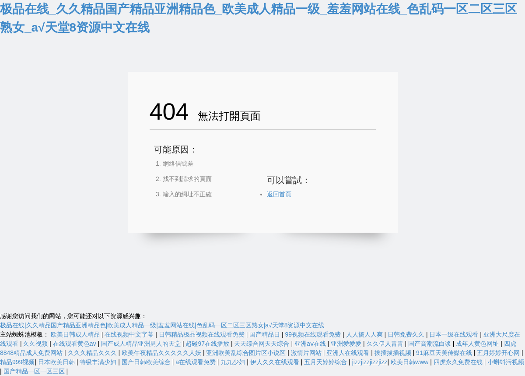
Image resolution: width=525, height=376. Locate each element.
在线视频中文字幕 (130, 334)
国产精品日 (265, 334)
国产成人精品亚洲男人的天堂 (141, 343)
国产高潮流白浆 (430, 343)
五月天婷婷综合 (326, 361)
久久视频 (36, 343)
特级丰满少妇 (99, 361)
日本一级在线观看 (454, 334)
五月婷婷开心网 (499, 352)
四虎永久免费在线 (459, 361)
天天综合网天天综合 (262, 343)
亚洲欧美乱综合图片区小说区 (246, 352)
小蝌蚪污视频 (505, 361)
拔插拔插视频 (393, 352)
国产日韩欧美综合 (147, 361)
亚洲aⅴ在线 (311, 343)
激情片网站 (307, 352)
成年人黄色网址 (478, 343)
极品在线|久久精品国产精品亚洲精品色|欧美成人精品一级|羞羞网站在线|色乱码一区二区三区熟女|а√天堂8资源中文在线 (162, 325)
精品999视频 (17, 361)
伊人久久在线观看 (275, 361)
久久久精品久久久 (93, 352)
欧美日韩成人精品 (76, 334)
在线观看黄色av (75, 343)
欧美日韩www (410, 361)
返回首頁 (279, 194)
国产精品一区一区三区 (35, 371)
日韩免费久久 (407, 334)
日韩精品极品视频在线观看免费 (202, 334)
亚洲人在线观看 (348, 352)
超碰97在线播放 (208, 343)
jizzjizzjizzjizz (370, 361)
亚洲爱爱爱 (347, 343)
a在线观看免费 (196, 361)
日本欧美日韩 (57, 361)
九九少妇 (233, 361)
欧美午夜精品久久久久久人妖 (162, 352)
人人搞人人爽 (365, 334)
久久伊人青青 (386, 343)
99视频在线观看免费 (314, 334)
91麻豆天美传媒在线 (444, 352)
